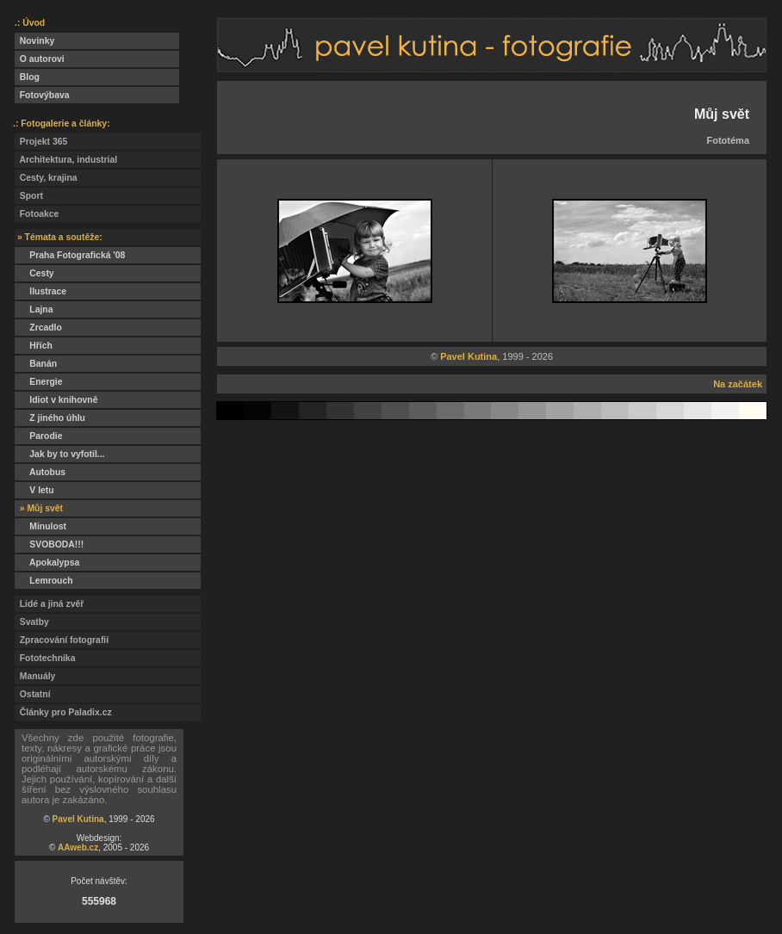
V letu (34, 490)
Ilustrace (40, 291)
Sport (29, 196)
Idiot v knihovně (56, 400)
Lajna (34, 309)
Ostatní (33, 694)
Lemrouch (44, 580)
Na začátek (737, 384)
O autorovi (40, 59)
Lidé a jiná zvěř (49, 604)
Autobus (40, 472)
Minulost (40, 526)
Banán (36, 363)
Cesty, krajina (46, 177)
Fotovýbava (42, 95)
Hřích (34, 345)
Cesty (34, 273)
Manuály (35, 676)
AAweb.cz (78, 847)
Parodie (38, 436)
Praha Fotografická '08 (70, 255)
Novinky (34, 41)
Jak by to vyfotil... (60, 454)
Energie (38, 382)
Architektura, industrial (66, 159)
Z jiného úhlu (50, 418)
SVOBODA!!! (49, 544)
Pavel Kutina (78, 819)
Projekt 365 (41, 141)
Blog (27, 77)
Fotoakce (37, 214)
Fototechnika (45, 658)
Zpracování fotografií (62, 640)
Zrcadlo (38, 327)
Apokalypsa (47, 562)
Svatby (32, 622)
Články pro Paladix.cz (63, 712)
